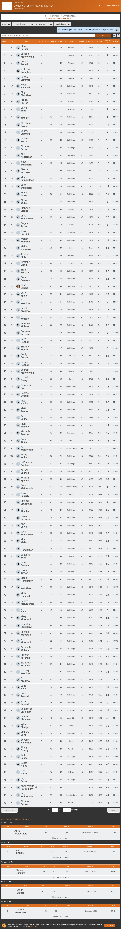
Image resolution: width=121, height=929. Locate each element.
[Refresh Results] (118, 35)
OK (117, 30)
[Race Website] (8, 6)
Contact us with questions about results (58, 18)
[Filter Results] (114, 35)
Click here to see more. (60, 838)
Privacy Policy (33, 926)
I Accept (109, 925)
